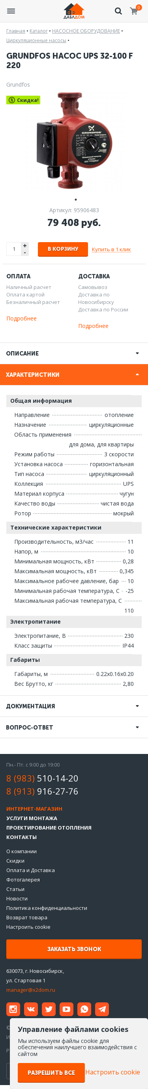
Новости (17, 898)
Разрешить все (51, 1073)
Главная (15, 31)
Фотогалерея (23, 879)
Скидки (15, 860)
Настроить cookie (28, 926)
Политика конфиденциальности (46, 907)
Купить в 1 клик (111, 249)
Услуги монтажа (31, 818)
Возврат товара (26, 917)
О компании (21, 851)
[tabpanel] (74, 140)
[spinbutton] (14, 249)
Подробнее (21, 318)
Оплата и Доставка (30, 870)
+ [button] (25, 245)
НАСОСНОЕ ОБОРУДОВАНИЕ (86, 31)
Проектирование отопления (49, 827)
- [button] (25, 252)
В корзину (63, 249)
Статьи (15, 889)
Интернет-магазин (34, 808)
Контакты (21, 837)
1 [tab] (74, 199)
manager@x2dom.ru (30, 989)
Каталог (39, 31)
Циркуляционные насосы (36, 40)
